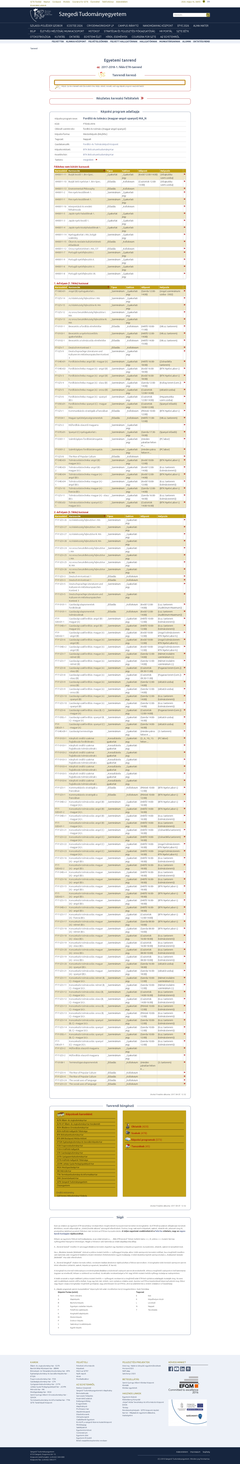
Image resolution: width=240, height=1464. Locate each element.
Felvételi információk (85, 1366)
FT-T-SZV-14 (61, 1027)
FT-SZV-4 (59, 382)
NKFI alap (126, 1371)
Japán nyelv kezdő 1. (78, 220)
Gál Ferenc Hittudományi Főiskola (72, 1196)
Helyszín (165, 170)
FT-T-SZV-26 (61, 569)
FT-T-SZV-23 (61, 851)
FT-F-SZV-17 (61, 921)
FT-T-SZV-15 (61, 900)
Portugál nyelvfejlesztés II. (81, 259)
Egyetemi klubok (129, 1397)
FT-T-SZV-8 (60, 675)
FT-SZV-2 (59, 425)
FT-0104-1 (60, 418)
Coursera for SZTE (80, 2)
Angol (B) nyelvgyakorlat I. (82, 291)
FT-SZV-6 (59, 396)
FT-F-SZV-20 (61, 963)
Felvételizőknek (98, 41)
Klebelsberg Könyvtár (131, 1400)
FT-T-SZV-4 (60, 1072)
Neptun (47, 2)
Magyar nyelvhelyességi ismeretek (86, 418)
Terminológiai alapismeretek (83, 1062)
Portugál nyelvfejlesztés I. (81, 252)
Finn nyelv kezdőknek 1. (80, 192)
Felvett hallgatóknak (123, 41)
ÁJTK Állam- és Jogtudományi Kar (72, 1120)
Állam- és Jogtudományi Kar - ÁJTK (45, 1366)
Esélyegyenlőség (83, 1401)
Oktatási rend (201, 41)
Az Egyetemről (169, 36)
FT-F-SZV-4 (60, 1076)
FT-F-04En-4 (60, 872)
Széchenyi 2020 (128, 1374)
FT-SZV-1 (59, 411)
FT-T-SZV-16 (61, 879)
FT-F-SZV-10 (61, 696)
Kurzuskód (61, 170)
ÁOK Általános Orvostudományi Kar (73, 1127)
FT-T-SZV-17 (61, 914)
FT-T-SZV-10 (61, 703)
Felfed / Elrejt (142, 98)
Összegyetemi (63, 1185)
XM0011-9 (60, 259)
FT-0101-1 (60, 326)
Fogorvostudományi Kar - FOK (43, 1379)
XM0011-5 (60, 213)
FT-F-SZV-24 (61, 548)
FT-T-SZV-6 (60, 710)
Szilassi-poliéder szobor (46, 25)
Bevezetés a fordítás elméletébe (85, 326)
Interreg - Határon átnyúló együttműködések (141, 1366)
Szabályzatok (81, 1427)
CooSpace (56, 2)
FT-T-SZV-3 (60, 576)
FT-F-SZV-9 (60, 682)
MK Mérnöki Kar (64, 1171)
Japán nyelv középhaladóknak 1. (84, 227)
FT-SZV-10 (60, 488)
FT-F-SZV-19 (61, 956)
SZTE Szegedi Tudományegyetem (72, 1182)
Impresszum (195, 1452)
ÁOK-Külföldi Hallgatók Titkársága (72, 1131)
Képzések (80, 1368)
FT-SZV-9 (59, 351)
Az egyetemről (85, 1384)
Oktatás (74, 36)
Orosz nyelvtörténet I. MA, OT (83, 248)
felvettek (58, 41)
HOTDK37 (94, 31)
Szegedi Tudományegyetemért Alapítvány (94, 1390)
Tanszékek (140, 1146)
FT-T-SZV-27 (61, 527)
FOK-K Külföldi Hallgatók (68, 1149)
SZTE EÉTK (183, 31)
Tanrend (33, 48)
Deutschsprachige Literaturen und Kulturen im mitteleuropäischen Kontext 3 (89, 354)
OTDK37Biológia (40, 36)
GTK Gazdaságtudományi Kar (70, 1153)
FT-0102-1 (60, 340)
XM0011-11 (60, 174)
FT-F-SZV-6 (60, 639)
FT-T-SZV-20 (61, 949)
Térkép (125, 1408)
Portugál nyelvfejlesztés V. (81, 266)
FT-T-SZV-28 (61, 541)
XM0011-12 (60, 248)
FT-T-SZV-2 (60, 1055)
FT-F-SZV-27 (61, 534)
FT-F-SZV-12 (61, 992)
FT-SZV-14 (60, 298)
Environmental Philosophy (81, 188)
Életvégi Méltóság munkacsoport (62, 31)
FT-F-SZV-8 (60, 668)
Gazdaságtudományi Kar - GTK (43, 1382)
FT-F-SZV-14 (61, 1020)
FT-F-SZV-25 (61, 562)
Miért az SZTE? (82, 1371)
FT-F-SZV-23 (61, 1084)
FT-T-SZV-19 (61, 942)
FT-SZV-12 (60, 312)
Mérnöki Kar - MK (37, 1389)
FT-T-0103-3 (60, 759)
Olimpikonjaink (82, 1417)
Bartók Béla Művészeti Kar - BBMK (44, 1368)
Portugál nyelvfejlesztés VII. (82, 273)
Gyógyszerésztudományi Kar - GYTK (45, 1384)
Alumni (186, 41)
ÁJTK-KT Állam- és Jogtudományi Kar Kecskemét (78, 1124)
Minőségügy (81, 1425)
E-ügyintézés (81, 1404)
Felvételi (82, 1362)
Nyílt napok (81, 1374)
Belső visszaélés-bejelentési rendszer (91, 1441)
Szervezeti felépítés (84, 1396)
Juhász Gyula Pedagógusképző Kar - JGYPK (48, 1387)
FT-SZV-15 (60, 305)
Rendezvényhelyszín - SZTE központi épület (140, 1410)
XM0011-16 (60, 206)
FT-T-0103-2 (60, 752)
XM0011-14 (60, 234)
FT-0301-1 (60, 439)
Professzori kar (82, 1409)
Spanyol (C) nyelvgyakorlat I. (83, 432)
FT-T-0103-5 (60, 773)
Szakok (139, 1133)
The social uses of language (83, 1080)
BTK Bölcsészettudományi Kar (98, 149)
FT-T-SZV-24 (61, 1080)
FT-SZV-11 (60, 495)
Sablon (126, 170)
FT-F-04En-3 (60, 907)
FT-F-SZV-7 (60, 653)
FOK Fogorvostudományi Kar (70, 1146)
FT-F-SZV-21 (61, 830)
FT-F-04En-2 (60, 801)
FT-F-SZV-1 (60, 787)
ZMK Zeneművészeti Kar (68, 1178)
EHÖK (124, 1405)
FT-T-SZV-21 (61, 970)
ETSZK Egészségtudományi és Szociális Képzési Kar (79, 1142)
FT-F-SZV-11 (61, 978)
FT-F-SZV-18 (61, 935)
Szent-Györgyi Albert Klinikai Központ (138, 1383)
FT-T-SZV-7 (60, 661)
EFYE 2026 (183, 25)
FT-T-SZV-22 (61, 837)
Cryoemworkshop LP (100, 25)
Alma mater (200, 25)
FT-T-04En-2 (60, 646)
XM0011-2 (60, 192)
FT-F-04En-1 (60, 815)
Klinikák (125, 1385)
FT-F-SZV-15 (61, 886)
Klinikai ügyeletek (129, 1388)
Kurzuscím (74, 170)
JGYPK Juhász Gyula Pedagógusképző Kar (75, 1164)
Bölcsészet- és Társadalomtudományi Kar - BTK (50, 1371)
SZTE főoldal (35, 2)
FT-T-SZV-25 (61, 555)
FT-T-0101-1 (60, 611)
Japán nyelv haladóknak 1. (81, 213)
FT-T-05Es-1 (60, 717)
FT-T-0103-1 (60, 745)
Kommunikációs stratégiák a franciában (88, 411)
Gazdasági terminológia (81, 731)
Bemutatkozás (82, 1393)
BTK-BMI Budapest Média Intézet (72, 1138)
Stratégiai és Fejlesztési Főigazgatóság (129, 31)
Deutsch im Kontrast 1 (80, 347)
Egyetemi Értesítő (84, 1438)
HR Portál (165, 31)
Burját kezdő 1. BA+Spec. (81, 174)
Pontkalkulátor (82, 1379)
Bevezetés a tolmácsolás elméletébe (87, 340)
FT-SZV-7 (59, 347)
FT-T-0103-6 (60, 780)
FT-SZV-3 (59, 375)
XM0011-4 (60, 227)
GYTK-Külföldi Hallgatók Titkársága (72, 1160)
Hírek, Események (116, 36)
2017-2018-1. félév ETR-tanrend (121, 67)
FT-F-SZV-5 (60, 584)
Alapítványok (81, 1406)
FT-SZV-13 (60, 319)
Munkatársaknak (169, 41)
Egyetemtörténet (84, 1430)
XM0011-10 (60, 181)
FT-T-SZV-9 (60, 689)
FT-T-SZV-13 (61, 1013)
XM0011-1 (60, 199)
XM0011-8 (60, 273)
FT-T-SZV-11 (61, 985)
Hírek (78, 1376)
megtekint (88, 159)
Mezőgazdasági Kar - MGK (40, 1392)
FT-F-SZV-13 (61, 1006)
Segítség (206, 1452)
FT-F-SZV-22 (61, 844)
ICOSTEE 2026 (75, 25)
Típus (110, 170)
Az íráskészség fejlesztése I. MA (84, 298)
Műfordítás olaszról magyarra (83, 425)
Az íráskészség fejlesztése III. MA (85, 305)
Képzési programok (146, 1139)
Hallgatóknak (148, 41)
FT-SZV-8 (59, 456)
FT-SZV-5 (59, 389)
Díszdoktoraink (82, 1414)
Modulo (66, 2)
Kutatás (60, 36)
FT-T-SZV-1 (60, 794)
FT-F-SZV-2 (60, 1048)
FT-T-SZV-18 (61, 928)
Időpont (143, 170)
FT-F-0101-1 (60, 604)
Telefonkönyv (108, 2)
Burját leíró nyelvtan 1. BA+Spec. (84, 181)
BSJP (33, 31)
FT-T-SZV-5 (60, 594)
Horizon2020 (127, 1368)
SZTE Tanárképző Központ (41, 1403)
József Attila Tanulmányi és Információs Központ (143, 1402)
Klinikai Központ (76, 41)
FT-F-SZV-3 (60, 580)
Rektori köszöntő (83, 1388)
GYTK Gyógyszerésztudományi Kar (72, 1156)
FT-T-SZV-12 (61, 999)
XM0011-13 (60, 188)
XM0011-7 (60, 252)
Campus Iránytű (128, 25)
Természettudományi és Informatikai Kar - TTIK (50, 1400)
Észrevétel (95, 2)
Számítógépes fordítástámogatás (86, 439)
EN (208, 2)
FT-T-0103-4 (60, 766)
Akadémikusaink (83, 1412)
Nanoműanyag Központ (158, 25)
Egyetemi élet (92, 36)
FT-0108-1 (60, 1062)
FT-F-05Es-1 (60, 1034)
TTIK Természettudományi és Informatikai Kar (77, 1174)
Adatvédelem (122, 2)
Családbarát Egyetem (85, 1420)
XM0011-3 (60, 220)
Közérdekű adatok (38, 5)
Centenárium (82, 1433)
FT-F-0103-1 (60, 738)
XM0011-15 (60, 241)
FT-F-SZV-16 (61, 858)
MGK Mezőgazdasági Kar (68, 1167)
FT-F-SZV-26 (61, 520)
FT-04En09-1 (61, 731)
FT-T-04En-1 (60, 625)
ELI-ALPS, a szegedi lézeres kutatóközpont (94, 1422)
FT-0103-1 (60, 333)
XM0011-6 (60, 266)
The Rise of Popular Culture (82, 456)
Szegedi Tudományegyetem (92, 15)
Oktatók (139, 1126)
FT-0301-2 (60, 449)
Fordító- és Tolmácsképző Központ (100, 144)
